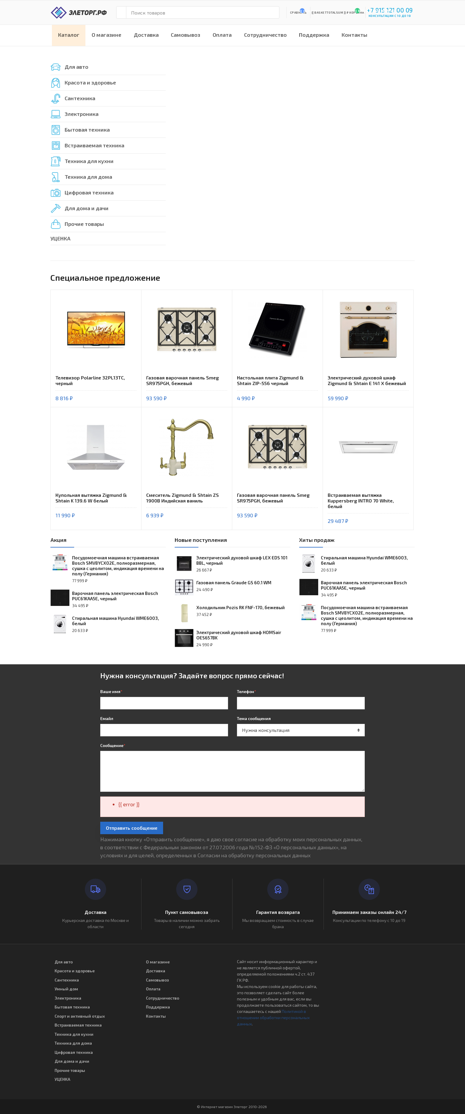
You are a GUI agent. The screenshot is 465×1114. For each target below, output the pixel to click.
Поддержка (314, 34)
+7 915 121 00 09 (390, 10)
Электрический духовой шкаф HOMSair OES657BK (238, 635)
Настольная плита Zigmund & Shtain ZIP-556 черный (270, 380)
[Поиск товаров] (202, 12)
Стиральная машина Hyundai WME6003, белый (115, 620)
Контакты (354, 34)
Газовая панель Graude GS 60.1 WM (233, 582)
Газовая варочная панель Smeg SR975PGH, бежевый (182, 380)
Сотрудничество (265, 34)
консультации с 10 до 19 (390, 15)
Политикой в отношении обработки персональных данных (273, 1017)
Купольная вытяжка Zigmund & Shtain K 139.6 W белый (91, 497)
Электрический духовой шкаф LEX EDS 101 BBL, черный (241, 560)
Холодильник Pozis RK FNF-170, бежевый (240, 607)
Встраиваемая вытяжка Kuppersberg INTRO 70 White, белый (361, 500)
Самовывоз (185, 34)
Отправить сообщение (131, 828)
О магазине (106, 34)
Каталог (68, 34)
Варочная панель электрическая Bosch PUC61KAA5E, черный (115, 595)
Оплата (222, 34)
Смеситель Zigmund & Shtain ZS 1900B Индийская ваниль (182, 497)
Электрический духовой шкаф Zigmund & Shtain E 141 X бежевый (367, 380)
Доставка (146, 34)
